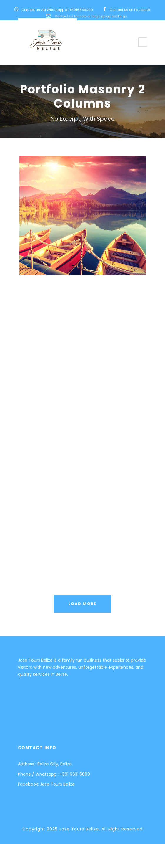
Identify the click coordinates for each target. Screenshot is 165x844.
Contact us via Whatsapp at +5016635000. (57, 9)
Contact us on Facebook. (130, 9)
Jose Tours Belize (57, 784)
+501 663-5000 (75, 774)
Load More (82, 603)
